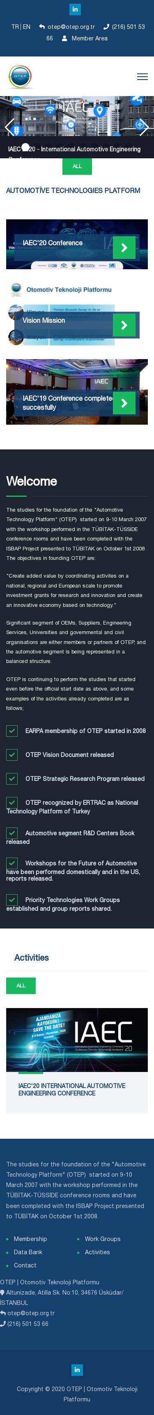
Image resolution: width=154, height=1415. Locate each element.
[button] (25, 147)
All (77, 166)
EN (27, 27)
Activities (97, 1252)
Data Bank (28, 1252)
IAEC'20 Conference (53, 243)
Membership (30, 1239)
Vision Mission (44, 320)
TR (16, 27)
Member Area (83, 38)
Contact (25, 1265)
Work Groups (103, 1239)
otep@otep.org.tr (71, 27)
